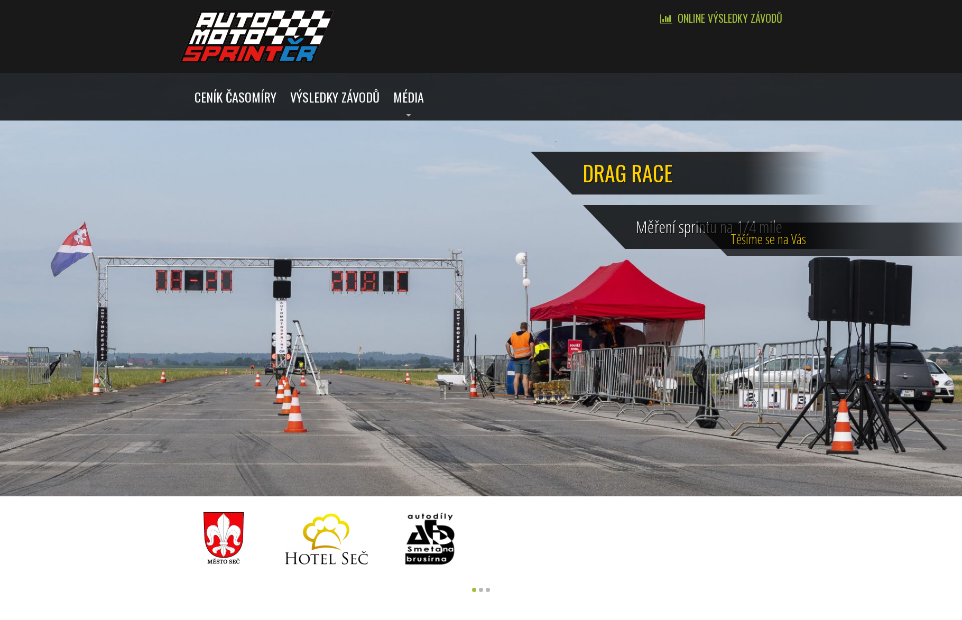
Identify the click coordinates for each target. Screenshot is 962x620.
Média (408, 96)
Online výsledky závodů (730, 18)
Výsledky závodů (335, 96)
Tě (939, 236)
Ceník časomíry (235, 96)
